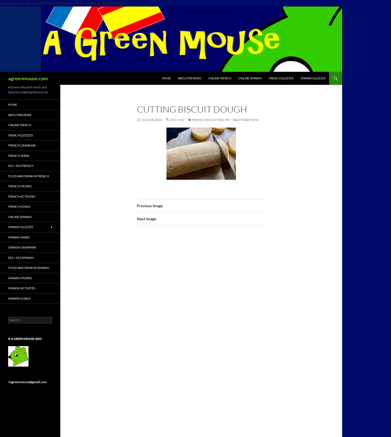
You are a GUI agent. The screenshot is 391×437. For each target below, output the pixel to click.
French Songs (19, 206)
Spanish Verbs (19, 237)
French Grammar (22, 145)
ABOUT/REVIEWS (189, 78)
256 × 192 (177, 120)
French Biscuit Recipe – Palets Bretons (225, 120)
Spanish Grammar (22, 247)
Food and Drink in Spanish (28, 267)
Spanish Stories (20, 278)
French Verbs (18, 155)
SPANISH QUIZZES (313, 78)
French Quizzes (20, 135)
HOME (166, 78)
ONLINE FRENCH (219, 78)
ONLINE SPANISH (250, 78)
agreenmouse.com (28, 78)
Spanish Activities (22, 288)
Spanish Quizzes (20, 227)
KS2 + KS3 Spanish (21, 257)
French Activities (21, 196)
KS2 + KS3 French (20, 166)
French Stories (20, 186)
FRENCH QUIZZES (281, 78)
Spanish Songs (19, 298)
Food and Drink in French (28, 176)
